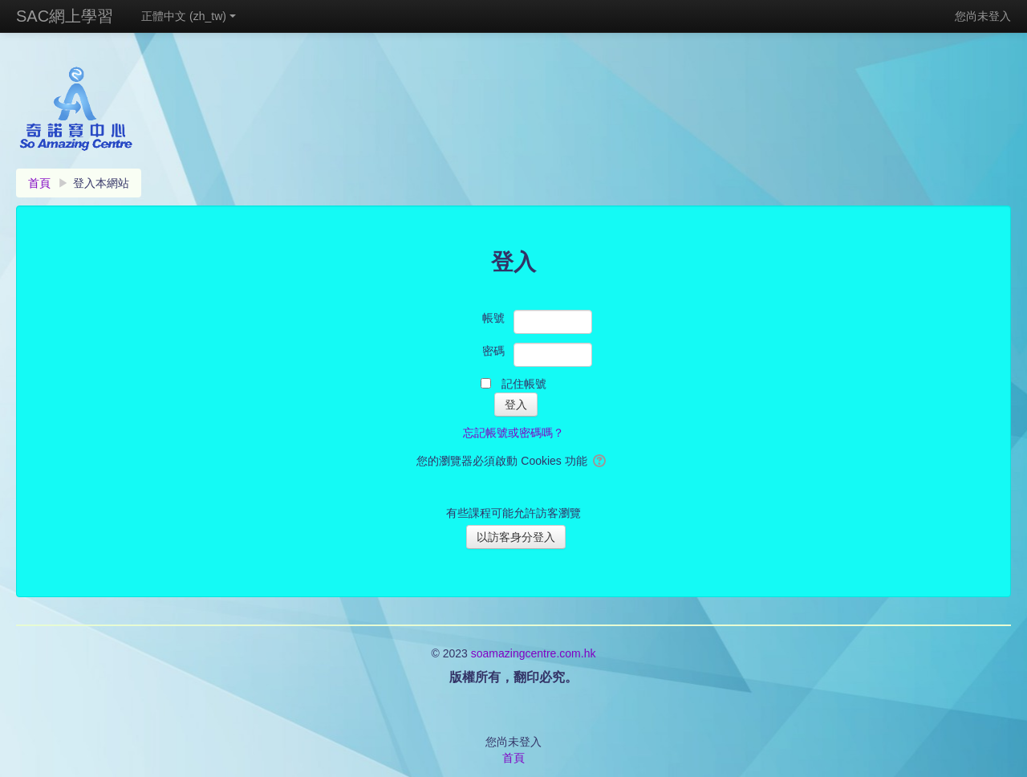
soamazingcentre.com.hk (533, 653)
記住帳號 (523, 383)
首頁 (513, 757)
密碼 (493, 350)
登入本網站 (101, 183)
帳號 (493, 317)
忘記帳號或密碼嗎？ (513, 432)
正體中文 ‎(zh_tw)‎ (188, 16)
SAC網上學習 (64, 16)
